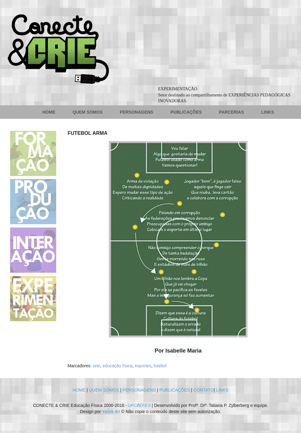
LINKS (267, 112)
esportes (143, 365)
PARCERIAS (231, 112)
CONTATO (204, 390)
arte (96, 365)
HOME (48, 112)
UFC (132, 405)
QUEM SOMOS (87, 112)
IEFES (144, 405)
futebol (160, 365)
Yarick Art (111, 411)
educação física (117, 365)
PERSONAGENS (136, 112)
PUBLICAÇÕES (186, 112)
